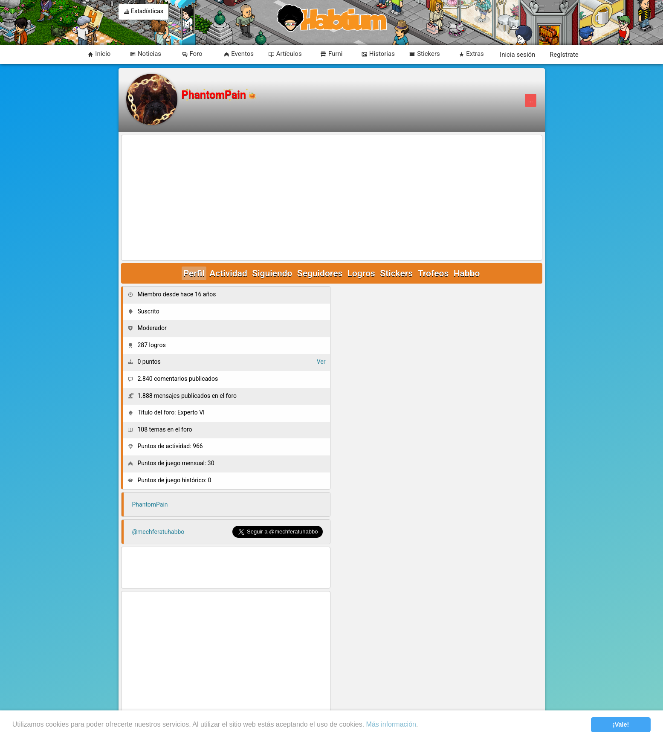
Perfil (194, 273)
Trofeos (433, 273)
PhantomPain (150, 504)
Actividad (228, 273)
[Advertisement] (332, 198)
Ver (321, 361)
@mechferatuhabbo (158, 531)
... (530, 100)
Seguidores (319, 273)
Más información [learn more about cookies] (391, 724)
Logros (361, 273)
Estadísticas (144, 12)
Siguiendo (272, 273)
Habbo (467, 273)
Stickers (396, 273)
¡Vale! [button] (621, 724)
